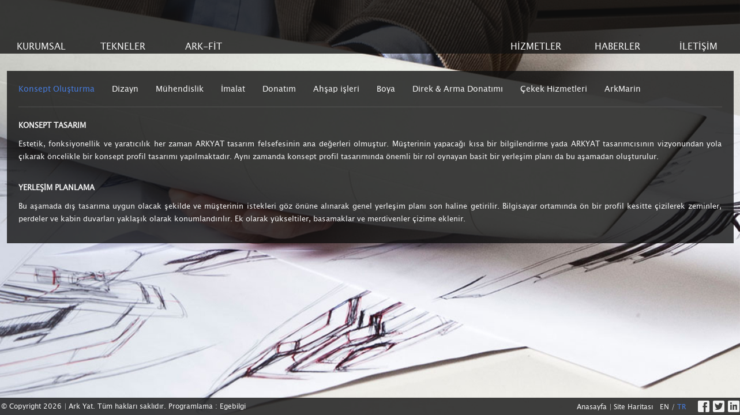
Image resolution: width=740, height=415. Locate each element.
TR (681, 407)
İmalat (233, 88)
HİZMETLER (535, 46)
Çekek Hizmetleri (553, 88)
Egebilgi (233, 406)
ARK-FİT (203, 46)
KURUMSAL (41, 46)
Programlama (190, 406)
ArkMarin (622, 88)
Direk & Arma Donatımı (457, 88)
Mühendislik (180, 88)
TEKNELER (122, 46)
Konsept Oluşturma (56, 88)
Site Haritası (633, 407)
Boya (386, 88)
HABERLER (617, 46)
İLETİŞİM (698, 46)
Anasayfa (592, 407)
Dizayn (125, 88)
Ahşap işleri (336, 88)
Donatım (279, 88)
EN (664, 407)
